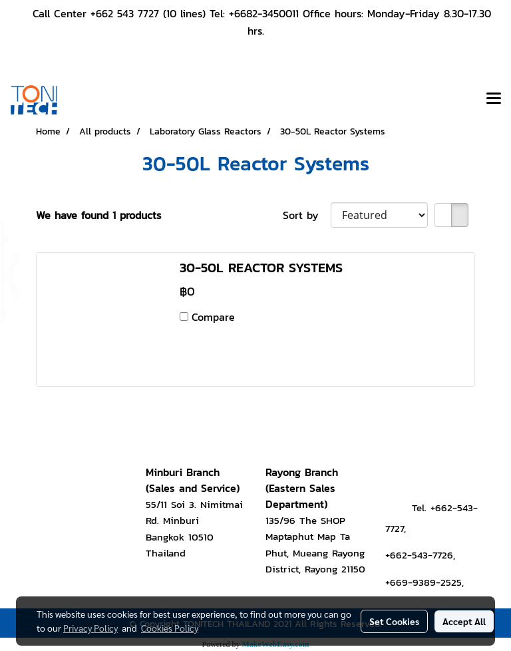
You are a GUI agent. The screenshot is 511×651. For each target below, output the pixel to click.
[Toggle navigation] (493, 99)
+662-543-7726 (419, 554)
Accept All (464, 621)
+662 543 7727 (124, 13)
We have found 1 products (98, 215)
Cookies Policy (169, 628)
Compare (213, 317)
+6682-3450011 (264, 13)
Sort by (307, 215)
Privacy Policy (90, 628)
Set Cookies (394, 621)
